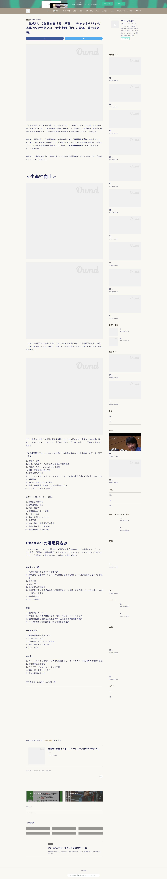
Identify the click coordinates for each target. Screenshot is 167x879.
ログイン (120, 4)
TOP (67, 11)
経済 (99, 11)
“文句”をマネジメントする (117, 758)
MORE (137, 11)
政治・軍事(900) (46, 770)
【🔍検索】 (75, 11)
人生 (116, 11)
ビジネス (124, 11)
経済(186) (29, 770)
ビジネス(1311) (36, 770)
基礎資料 (48, 740)
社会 (131, 11)
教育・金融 (108, 11)
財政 (93, 11)
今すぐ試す (107, 3)
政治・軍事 (85, 11)
